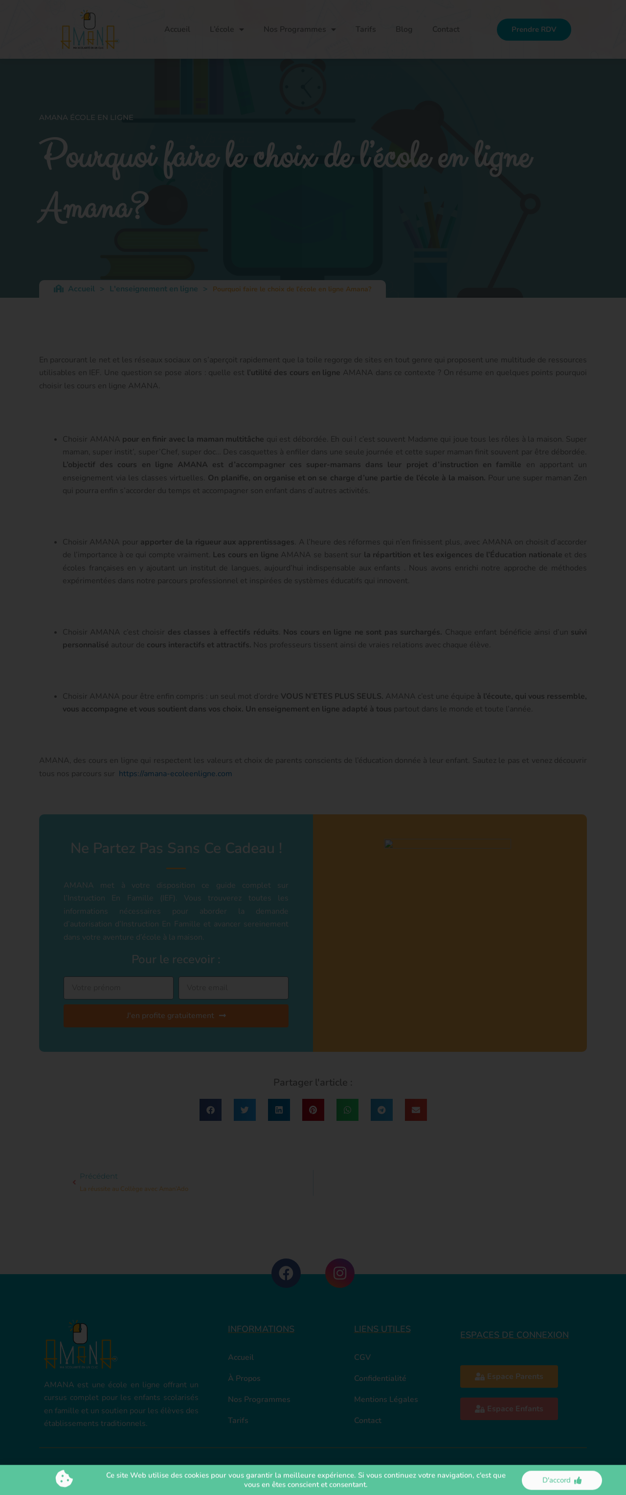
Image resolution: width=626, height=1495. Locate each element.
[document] (313, 747)
